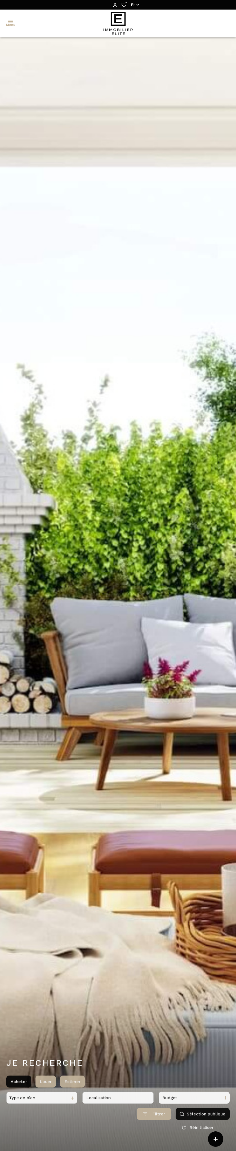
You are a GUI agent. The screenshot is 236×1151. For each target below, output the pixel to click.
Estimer (72, 1097)
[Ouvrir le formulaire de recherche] (154, 1130)
